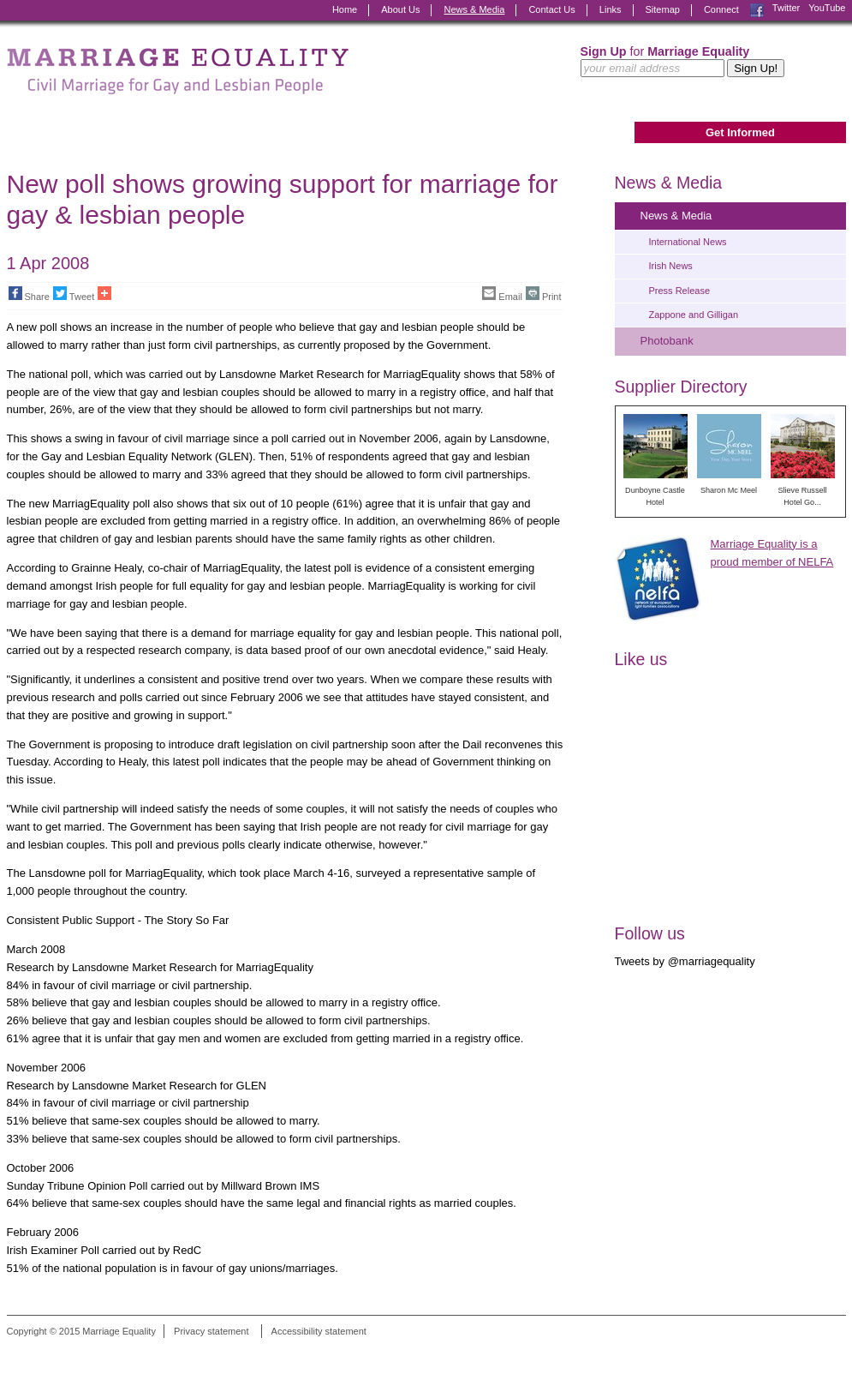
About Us (400, 9)
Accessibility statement (318, 1331)
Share (29, 294)
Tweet (73, 294)
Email (502, 294)
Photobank (667, 340)
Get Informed (740, 132)
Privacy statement (211, 1331)
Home (344, 9)
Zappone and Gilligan (694, 314)
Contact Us (551, 9)
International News (688, 242)
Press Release (680, 290)
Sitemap (663, 9)
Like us (641, 659)
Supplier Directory (681, 386)
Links (610, 9)
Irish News (671, 266)
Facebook (757, 10)
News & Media (474, 9)
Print (544, 294)
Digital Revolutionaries (807, 1353)
